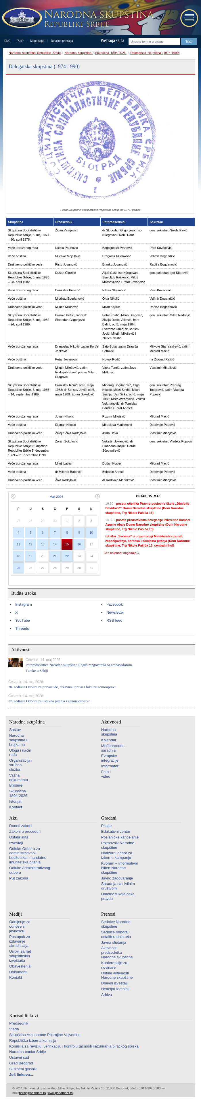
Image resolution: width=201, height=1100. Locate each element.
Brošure (15, 785)
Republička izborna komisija (32, 1040)
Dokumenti (18, 972)
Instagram (23, 604)
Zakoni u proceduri (25, 831)
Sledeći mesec (97, 496)
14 (55, 544)
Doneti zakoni (20, 826)
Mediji (15, 914)
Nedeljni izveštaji (115, 989)
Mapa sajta (37, 40)
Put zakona (18, 878)
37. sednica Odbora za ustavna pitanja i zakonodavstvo (49, 701)
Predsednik (18, 1023)
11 (18, 544)
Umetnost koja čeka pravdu (118, 896)
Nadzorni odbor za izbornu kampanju (116, 855)
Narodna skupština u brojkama (18, 740)
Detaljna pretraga (62, 40)
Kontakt (15, 807)
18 (18, 556)
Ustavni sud (19, 1057)
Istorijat (15, 801)
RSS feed (114, 620)
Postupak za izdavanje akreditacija (19, 941)
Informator (109, 766)
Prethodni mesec (13, 496)
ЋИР (20, 40)
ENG (7, 40)
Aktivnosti (111, 722)
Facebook (114, 604)
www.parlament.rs (59, 1093)
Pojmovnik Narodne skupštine (117, 845)
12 (30, 544)
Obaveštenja (19, 966)
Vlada (14, 1029)
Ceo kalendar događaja (120, 553)
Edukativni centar (115, 831)
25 (18, 567)
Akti (13, 818)
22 (67, 556)
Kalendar (108, 740)
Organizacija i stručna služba (20, 765)
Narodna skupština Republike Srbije (35, 52)
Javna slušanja (113, 942)
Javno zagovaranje (117, 878)
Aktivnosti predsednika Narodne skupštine (117, 952)
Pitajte (106, 826)
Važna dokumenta (18, 777)
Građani (108, 818)
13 (42, 544)
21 (55, 556)
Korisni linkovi (23, 1015)
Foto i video (106, 774)
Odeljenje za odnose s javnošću (19, 926)
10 (91, 532)
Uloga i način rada (20, 752)
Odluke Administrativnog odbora (29, 870)
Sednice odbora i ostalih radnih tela (116, 934)
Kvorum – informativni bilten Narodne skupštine (119, 868)
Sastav (15, 730)
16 (79, 544)
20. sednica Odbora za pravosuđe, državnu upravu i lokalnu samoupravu (62, 687)
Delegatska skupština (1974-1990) (155, 52)
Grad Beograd (21, 1063)
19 (30, 556)
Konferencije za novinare (114, 965)
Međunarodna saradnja (113, 748)
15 (67, 544)
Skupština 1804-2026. (111, 52)
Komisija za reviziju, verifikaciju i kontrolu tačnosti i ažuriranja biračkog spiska (74, 1046)
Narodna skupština (78, 52)
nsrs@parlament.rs (32, 1093)
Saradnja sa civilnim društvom (118, 885)
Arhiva (106, 994)
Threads (22, 628)
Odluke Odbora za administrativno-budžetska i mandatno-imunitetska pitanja (28, 855)
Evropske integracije (109, 758)
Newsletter (115, 612)
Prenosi (108, 914)
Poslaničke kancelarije (120, 837)
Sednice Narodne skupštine (116, 924)
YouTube (22, 620)
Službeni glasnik (23, 1069)
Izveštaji (16, 843)
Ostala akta (18, 837)
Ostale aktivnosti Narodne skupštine (117, 975)
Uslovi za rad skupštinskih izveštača (20, 956)
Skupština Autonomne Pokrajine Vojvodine (45, 1035)
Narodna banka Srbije (27, 1052)
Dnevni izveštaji (114, 983)
